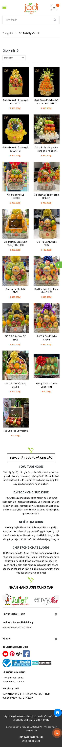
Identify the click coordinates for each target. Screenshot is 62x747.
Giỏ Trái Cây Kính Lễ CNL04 (47, 338)
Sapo (37, 741)
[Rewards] (58, 713)
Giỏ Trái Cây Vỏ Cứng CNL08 (15, 385)
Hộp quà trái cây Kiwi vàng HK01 (46, 385)
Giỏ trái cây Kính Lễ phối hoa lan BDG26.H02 (46, 102)
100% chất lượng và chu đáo (31, 457)
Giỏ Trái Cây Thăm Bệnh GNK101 (46, 196)
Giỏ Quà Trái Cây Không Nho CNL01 (46, 291)
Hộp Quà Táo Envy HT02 (15, 431)
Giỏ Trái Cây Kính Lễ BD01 (15, 291)
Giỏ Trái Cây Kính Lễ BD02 (47, 243)
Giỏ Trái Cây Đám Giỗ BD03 (15, 338)
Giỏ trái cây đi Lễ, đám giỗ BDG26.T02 (15, 102)
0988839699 (9, 627)
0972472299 (24, 627)
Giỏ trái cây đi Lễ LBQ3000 (15, 196)
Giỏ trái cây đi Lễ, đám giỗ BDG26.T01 (15, 149)
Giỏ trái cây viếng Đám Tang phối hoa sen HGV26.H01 (46, 149)
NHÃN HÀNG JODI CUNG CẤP (31, 587)
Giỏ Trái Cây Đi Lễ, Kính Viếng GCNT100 (15, 243)
